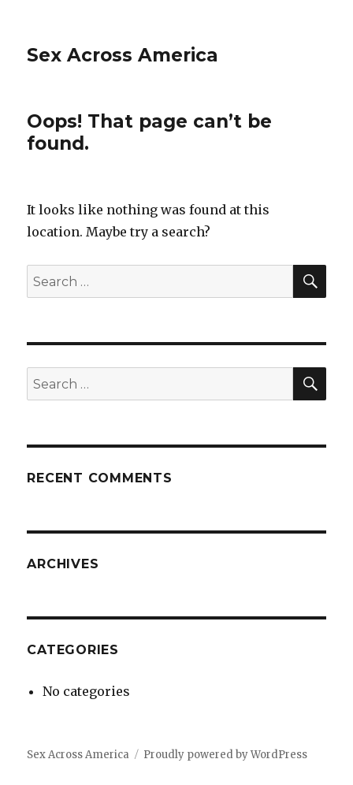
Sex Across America (122, 55)
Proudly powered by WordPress (225, 754)
